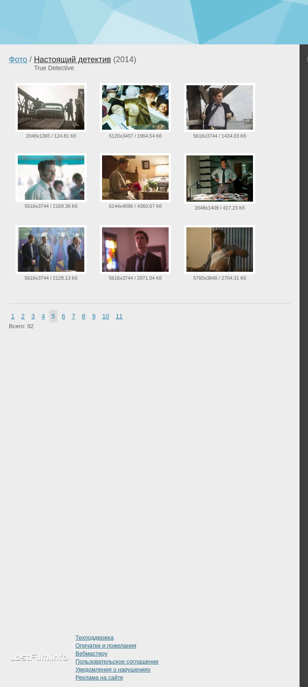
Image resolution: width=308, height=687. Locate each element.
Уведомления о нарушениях (112, 669)
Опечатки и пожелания (105, 645)
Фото (18, 60)
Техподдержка (94, 637)
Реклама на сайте (99, 677)
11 (119, 316)
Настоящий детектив (72, 59)
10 (105, 316)
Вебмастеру (91, 653)
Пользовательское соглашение (116, 661)
